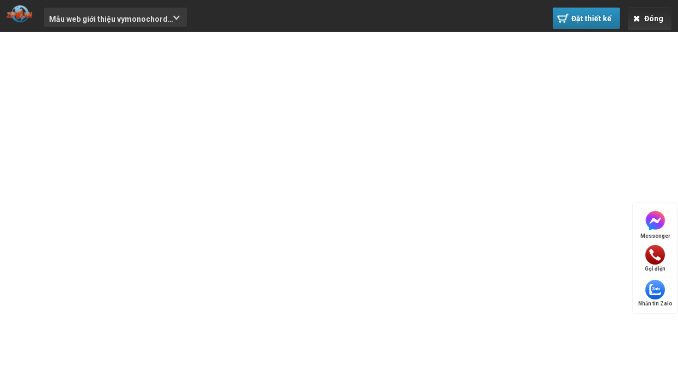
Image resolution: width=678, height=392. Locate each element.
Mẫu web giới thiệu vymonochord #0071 (108, 21)
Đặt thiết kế (584, 18)
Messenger (655, 224)
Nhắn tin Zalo (655, 293)
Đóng (648, 18)
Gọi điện (655, 258)
